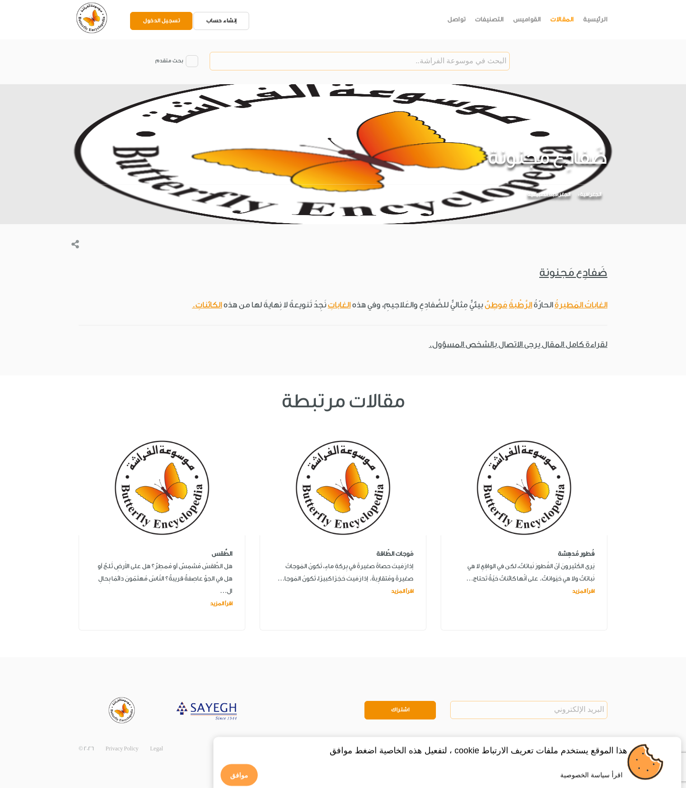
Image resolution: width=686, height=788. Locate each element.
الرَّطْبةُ (520, 304)
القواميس (527, 19)
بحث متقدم (169, 61)
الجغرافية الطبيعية (548, 195)
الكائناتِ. (207, 304)
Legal (156, 749)
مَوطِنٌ (495, 304)
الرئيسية (595, 19)
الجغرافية (590, 195)
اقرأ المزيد (583, 591)
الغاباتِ (339, 304)
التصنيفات (489, 19)
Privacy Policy (121, 749)
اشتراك (400, 710)
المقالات (562, 19)
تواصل (456, 19)
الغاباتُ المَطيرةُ (581, 304)
